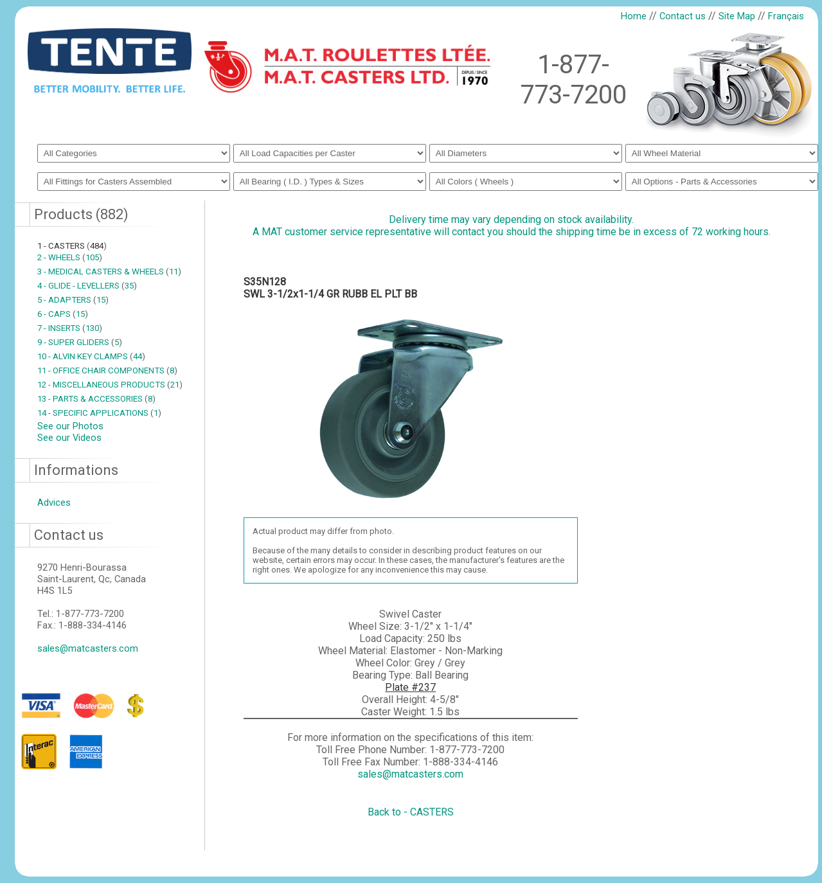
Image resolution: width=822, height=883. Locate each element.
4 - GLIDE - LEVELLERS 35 (87, 285)
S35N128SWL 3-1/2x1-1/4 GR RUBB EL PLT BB (330, 288)
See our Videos (69, 437)
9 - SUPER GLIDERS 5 (79, 342)
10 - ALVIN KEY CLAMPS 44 (91, 356)
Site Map (737, 16)
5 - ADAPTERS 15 (73, 300)
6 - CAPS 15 (62, 314)
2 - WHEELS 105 (69, 257)
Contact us (682, 16)
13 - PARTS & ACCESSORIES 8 (96, 399)
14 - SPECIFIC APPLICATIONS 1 (99, 413)
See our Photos (70, 426)
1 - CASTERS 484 (72, 246)
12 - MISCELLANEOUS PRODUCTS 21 (110, 384)
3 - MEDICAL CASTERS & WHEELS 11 (109, 271)
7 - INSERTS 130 (69, 328)
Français (786, 16)
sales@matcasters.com (87, 648)
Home (634, 16)
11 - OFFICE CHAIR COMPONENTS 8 (107, 370)
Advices (54, 502)
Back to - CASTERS (411, 812)
